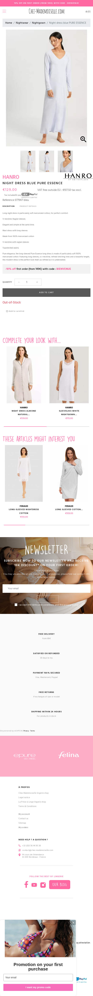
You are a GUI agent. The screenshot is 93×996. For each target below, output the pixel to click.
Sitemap (22, 823)
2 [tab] (68, 426)
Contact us (23, 818)
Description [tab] (9, 206)
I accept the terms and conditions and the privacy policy (49, 605)
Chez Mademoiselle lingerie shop (34, 793)
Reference (8, 200)
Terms (32, 731)
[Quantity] (28, 282)
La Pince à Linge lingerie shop (32, 801)
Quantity (7, 282)
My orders (23, 827)
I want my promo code (38, 987)
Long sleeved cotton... (69, 509)
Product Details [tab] (28, 206)
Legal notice (24, 797)
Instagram (43, 885)
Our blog (59, 884)
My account (24, 814)
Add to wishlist (15, 311)
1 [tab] (25, 426)
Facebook (26, 884)
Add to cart (46, 292)
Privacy (26, 731)
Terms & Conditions (27, 806)
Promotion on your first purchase (38, 966)
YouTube (34, 885)
